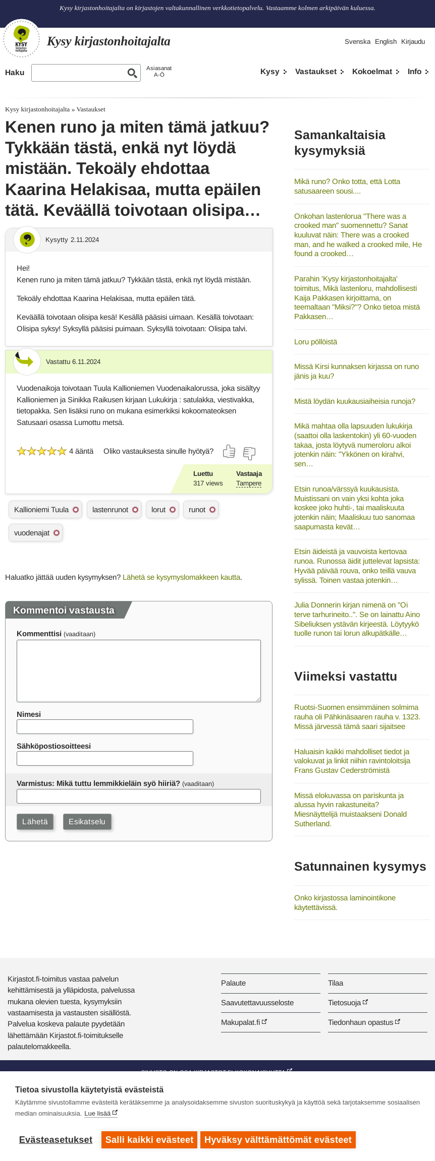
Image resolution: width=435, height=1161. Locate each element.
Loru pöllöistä (315, 341)
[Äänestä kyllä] (229, 451)
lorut (158, 509)
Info (414, 71)
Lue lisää (97, 1115)
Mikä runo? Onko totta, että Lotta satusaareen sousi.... (347, 186)
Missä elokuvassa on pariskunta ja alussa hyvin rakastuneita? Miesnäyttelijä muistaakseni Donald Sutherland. (350, 809)
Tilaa (335, 983)
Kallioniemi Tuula (41, 509)
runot (197, 509)
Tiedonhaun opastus (360, 1022)
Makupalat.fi (240, 1022)
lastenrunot (110, 509)
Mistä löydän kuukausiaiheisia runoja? (354, 401)
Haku (14, 72)
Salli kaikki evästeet (149, 1140)
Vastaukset (316, 71)
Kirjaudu (413, 41)
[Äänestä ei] (248, 453)
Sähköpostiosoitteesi (54, 746)
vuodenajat (31, 532)
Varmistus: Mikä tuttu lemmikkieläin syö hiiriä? (98, 783)
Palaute (233, 983)
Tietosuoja (344, 1002)
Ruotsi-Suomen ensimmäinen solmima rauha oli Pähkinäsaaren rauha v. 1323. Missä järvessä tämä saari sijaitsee (357, 716)
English (386, 41)
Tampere (248, 483)
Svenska (357, 41)
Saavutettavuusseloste (257, 1002)
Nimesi (29, 714)
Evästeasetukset (55, 1140)
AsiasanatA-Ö (159, 71)
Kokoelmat (372, 71)
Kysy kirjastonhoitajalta (37, 109)
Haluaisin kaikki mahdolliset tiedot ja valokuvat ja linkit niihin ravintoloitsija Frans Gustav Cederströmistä (352, 760)
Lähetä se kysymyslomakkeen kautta (181, 577)
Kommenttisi (39, 633)
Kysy (270, 71)
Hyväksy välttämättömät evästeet (280, 1140)
